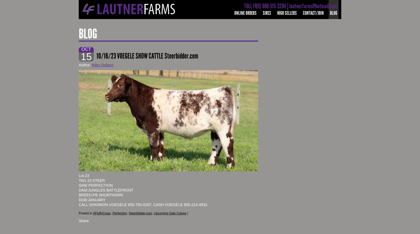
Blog (333, 13)
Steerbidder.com (140, 213)
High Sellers (287, 13)
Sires (267, 13)
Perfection (119, 213)
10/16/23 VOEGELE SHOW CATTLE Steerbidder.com (147, 56)
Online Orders (245, 13)
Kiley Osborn (102, 65)
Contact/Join (313, 13)
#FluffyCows (102, 213)
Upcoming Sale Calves (170, 213)
